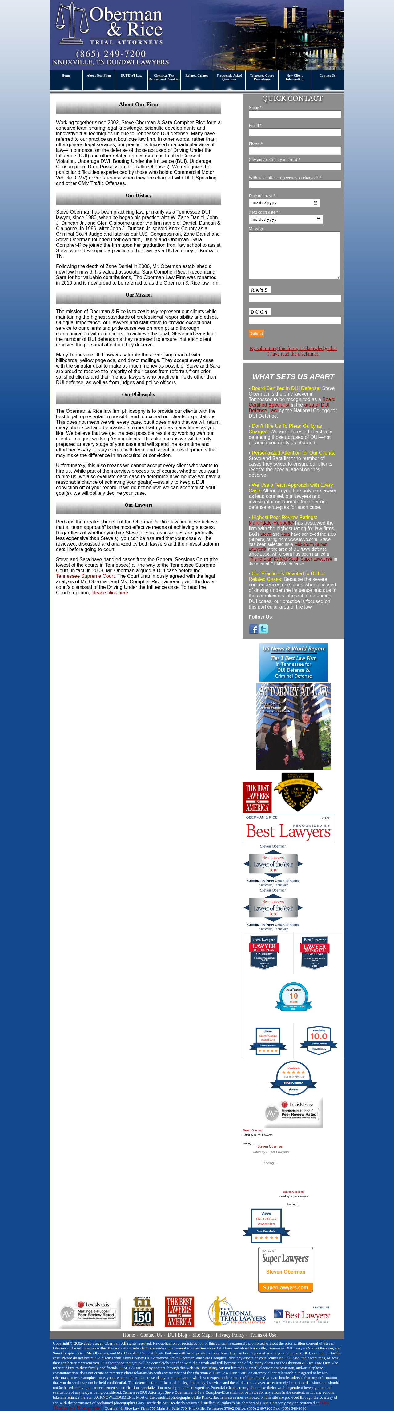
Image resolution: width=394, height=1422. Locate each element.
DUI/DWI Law (131, 75)
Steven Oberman (253, 1141)
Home (66, 75)
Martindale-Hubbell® (271, 533)
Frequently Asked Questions (229, 77)
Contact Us (327, 75)
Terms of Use (263, 1346)
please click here (109, 592)
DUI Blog (177, 1346)
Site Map (201, 1346)
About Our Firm (99, 75)
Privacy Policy (230, 1346)
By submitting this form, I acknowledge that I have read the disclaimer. (293, 361)
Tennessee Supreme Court (85, 576)
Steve (265, 544)
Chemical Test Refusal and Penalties (164, 77)
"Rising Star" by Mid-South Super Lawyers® (290, 569)
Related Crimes (196, 75)
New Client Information (294, 77)
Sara (285, 544)
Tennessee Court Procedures (262, 77)
